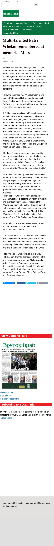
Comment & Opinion (32, 26)
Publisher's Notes (11, 26)
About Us (15, 2)
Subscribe (27, 30)
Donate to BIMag (10, 33)
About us (8, 23)
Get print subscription (9, 399)
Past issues (5, 396)
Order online (6, 418)
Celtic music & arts (41, 23)
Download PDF (7, 393)
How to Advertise (10, 30)
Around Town (22, 23)
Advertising (6, 2)
